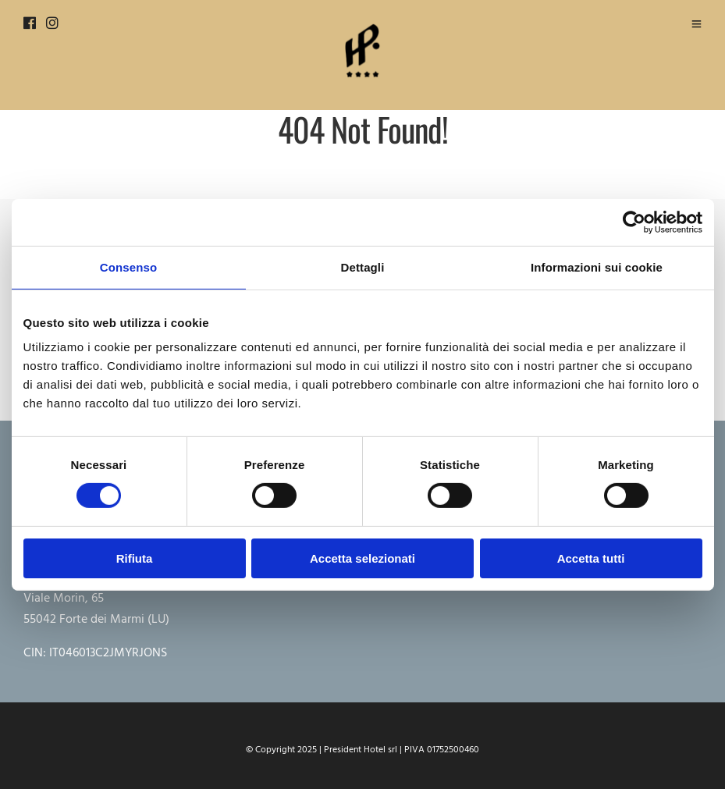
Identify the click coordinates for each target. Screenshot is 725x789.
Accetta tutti (591, 558)
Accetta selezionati (362, 558)
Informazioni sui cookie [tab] (597, 266)
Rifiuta (134, 558)
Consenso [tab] (128, 266)
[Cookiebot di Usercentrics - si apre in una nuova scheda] (634, 221)
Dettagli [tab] (363, 266)
